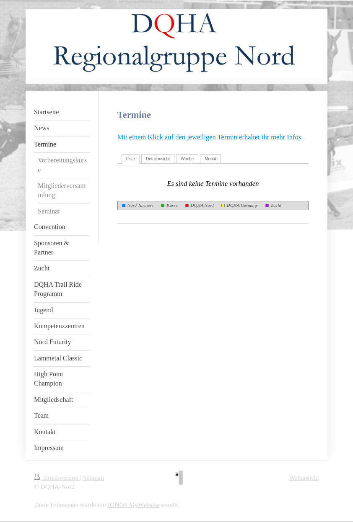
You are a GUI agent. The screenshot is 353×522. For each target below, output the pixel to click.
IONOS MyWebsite (133, 504)
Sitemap (93, 477)
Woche (187, 159)
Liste (130, 159)
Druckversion (57, 477)
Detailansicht (158, 159)
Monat (210, 159)
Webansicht (304, 477)
